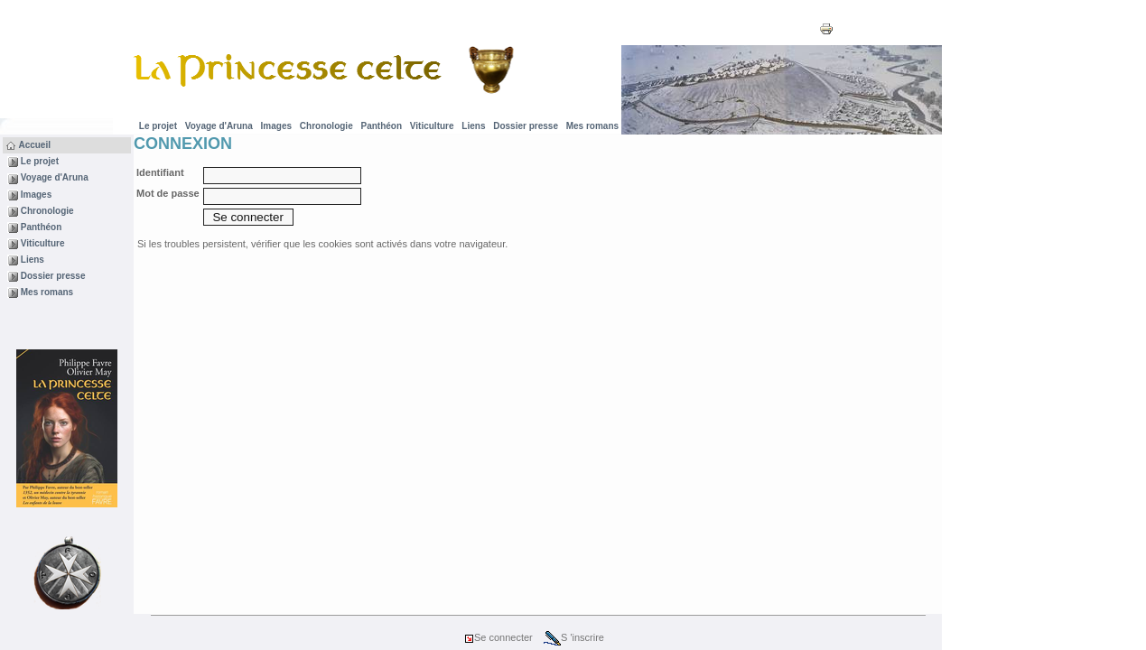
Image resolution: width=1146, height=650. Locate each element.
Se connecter (498, 637)
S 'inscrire (574, 637)
